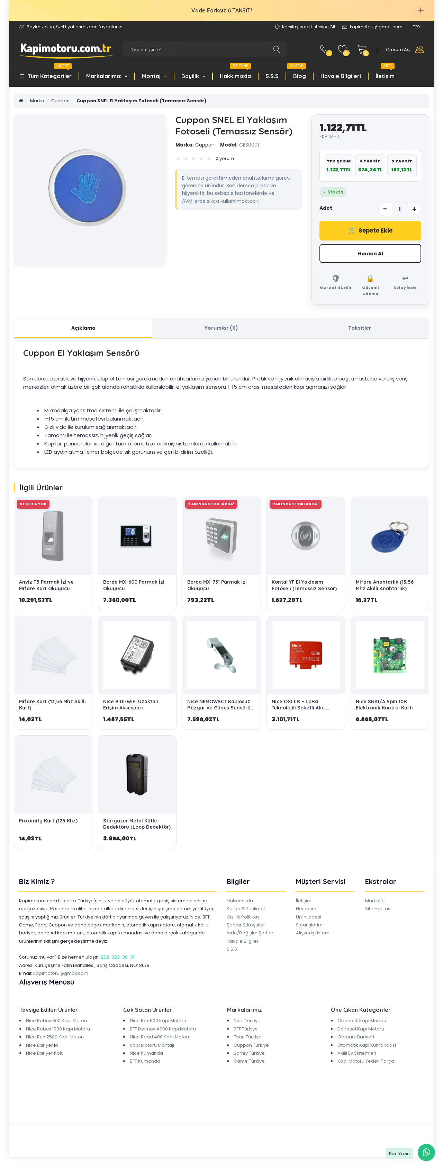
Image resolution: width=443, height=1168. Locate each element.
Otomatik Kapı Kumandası (366, 1046)
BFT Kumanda (145, 1061)
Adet (325, 208)
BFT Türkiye (246, 1029)
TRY (418, 27)
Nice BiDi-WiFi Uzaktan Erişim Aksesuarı (131, 705)
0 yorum (225, 158)
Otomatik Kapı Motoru (361, 1021)
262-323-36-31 (117, 958)
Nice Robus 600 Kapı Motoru (57, 1021)
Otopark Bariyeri (355, 1037)
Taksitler (360, 328)
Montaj (154, 76)
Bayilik (193, 76)
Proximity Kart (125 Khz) (48, 821)
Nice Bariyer (39, 1046)
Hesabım (306, 909)
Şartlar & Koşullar (246, 925)
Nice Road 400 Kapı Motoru (160, 1037)
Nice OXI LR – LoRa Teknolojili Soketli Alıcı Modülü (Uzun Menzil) (299, 708)
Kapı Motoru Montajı (152, 1046)
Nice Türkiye (247, 1021)
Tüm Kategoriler (50, 72)
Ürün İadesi (308, 917)
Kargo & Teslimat (246, 909)
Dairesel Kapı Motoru (360, 1029)
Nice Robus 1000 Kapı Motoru (58, 1029)
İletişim (385, 72)
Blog (296, 72)
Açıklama (83, 328)
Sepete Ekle (370, 231)
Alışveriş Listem (312, 933)
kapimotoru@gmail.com (60, 974)
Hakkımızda (235, 72)
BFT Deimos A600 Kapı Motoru (163, 1029)
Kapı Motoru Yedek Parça (365, 1061)
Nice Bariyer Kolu (45, 1054)
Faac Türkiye (248, 1037)
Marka (37, 100)
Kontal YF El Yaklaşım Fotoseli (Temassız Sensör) (304, 586)
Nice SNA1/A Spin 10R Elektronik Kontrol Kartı (384, 705)
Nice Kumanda (146, 1054)
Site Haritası (378, 909)
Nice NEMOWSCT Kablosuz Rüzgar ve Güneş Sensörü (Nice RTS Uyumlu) (219, 708)
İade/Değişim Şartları (250, 933)
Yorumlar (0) (221, 328)
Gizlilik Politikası (244, 917)
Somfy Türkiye (249, 1054)
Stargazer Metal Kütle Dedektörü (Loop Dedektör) (137, 824)
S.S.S (272, 76)
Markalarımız (106, 76)
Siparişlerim (309, 925)
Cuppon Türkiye (251, 1046)
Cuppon (60, 100)
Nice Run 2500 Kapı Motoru (55, 1037)
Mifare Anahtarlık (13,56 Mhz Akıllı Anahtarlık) (385, 586)
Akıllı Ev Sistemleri (356, 1054)
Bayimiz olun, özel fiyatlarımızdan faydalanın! (75, 27)
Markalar (375, 901)
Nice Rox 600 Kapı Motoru (158, 1021)
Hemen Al (370, 253)
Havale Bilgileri (340, 76)
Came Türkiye (249, 1061)
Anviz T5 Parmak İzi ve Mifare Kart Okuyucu (46, 586)
